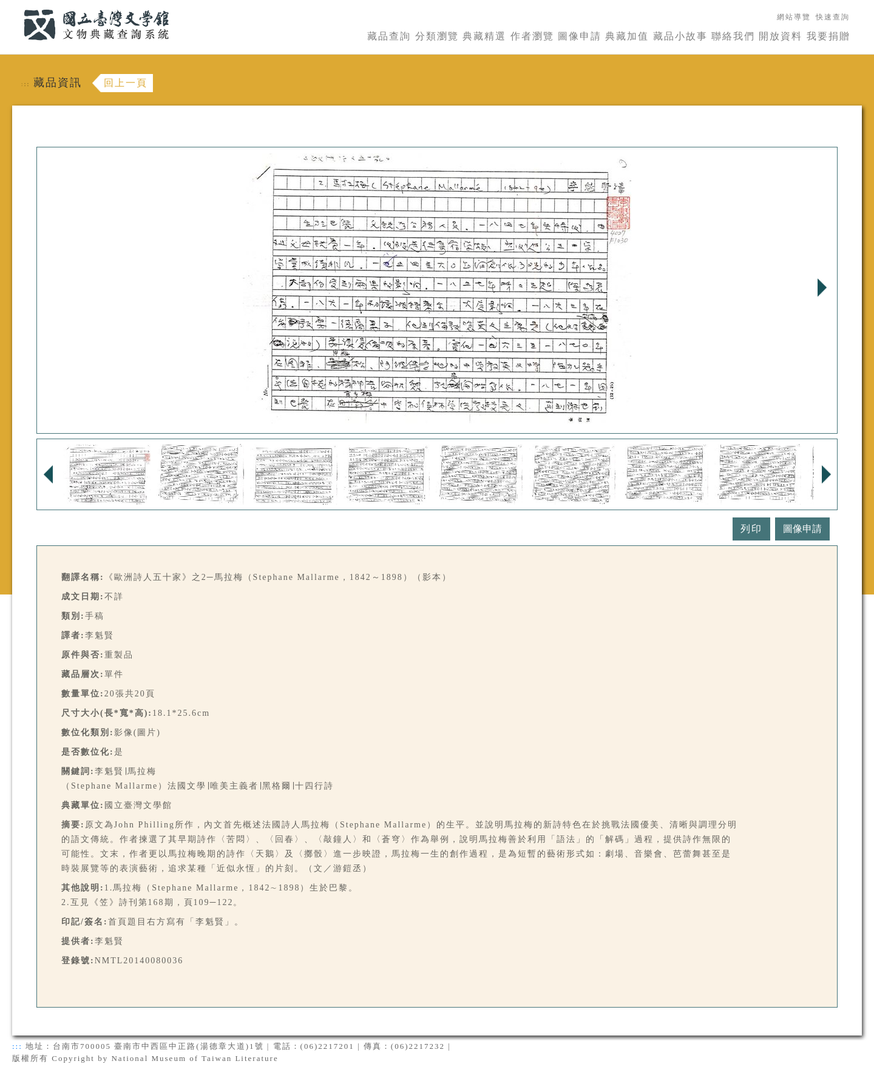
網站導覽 (794, 17)
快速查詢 (833, 17)
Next (822, 287)
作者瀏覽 (532, 36)
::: (16, 7)
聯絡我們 (733, 36)
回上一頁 (125, 83)
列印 (751, 529)
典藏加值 (627, 36)
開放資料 (780, 36)
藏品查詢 (389, 36)
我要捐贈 (828, 36)
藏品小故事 (680, 36)
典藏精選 (484, 36)
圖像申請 (579, 36)
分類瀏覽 (437, 36)
